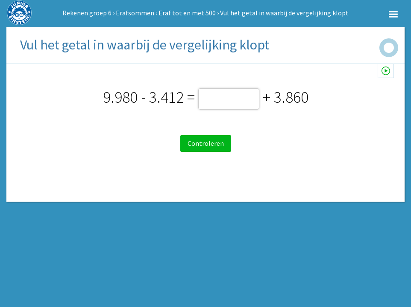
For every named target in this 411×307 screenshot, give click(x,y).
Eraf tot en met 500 (187, 13)
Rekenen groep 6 (87, 13)
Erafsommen (135, 13)
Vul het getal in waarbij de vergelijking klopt (284, 13)
